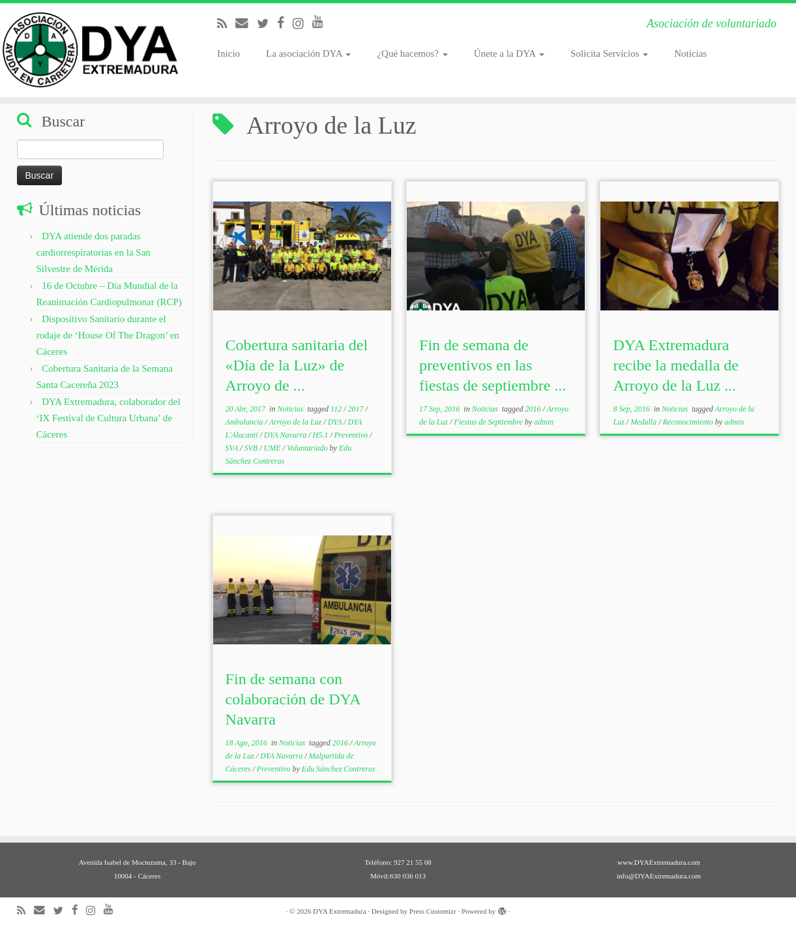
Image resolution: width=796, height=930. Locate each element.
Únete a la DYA (509, 53)
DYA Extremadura (339, 911)
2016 (533, 408)
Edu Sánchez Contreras (339, 768)
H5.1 (322, 435)
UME (273, 448)
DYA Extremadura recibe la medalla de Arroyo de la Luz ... (676, 365)
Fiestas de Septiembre (489, 422)
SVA (233, 448)
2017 (357, 408)
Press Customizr (432, 911)
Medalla (644, 422)
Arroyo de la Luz (296, 422)
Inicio (228, 53)
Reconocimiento (688, 422)
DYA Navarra (286, 435)
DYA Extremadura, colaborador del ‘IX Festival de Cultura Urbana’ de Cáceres (109, 418)
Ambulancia (245, 422)
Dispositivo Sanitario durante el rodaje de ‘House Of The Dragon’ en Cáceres (108, 335)
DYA (336, 422)
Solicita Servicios (609, 53)
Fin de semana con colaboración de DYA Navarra (293, 699)
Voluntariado (308, 448)
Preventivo (352, 435)
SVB (252, 448)
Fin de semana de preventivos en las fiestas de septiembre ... (492, 365)
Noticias (690, 53)
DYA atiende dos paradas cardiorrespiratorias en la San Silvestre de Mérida (94, 252)
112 (337, 408)
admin (543, 422)
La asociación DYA (308, 53)
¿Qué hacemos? (412, 53)
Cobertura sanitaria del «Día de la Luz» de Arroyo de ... (297, 365)
